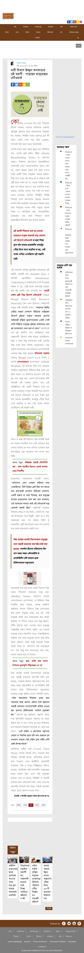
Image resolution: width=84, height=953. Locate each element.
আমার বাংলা (73, 27)
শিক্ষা (37, 804)
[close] (78, 46)
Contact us (42, 946)
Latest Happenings (15, 941)
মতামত (38, 32)
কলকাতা (25, 27)
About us (27, 941)
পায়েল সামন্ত (21, 63)
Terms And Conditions (57, 941)
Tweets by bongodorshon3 (65, 137)
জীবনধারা (50, 32)
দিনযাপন (69, 936)
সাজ (25, 804)
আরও (49, 907)
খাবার (43, 804)
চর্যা (15, 27)
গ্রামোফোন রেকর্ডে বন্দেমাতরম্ (69, 341)
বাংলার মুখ (38, 27)
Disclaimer (72, 941)
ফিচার (7, 32)
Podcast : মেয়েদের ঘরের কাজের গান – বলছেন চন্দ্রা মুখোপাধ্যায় (69, 241)
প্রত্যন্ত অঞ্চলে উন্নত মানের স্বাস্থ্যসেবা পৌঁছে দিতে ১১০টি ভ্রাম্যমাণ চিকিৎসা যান (48, 881)
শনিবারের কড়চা (74, 32)
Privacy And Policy (40, 941)
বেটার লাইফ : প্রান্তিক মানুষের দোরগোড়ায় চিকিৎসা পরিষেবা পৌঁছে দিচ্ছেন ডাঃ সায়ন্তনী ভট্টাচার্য (37, 883)
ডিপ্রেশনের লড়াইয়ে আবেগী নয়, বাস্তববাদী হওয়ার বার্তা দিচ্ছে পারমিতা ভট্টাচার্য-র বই (24, 881)
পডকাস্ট (37, 38)
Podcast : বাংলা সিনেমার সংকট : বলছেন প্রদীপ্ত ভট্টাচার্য (68, 216)
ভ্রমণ (61, 27)
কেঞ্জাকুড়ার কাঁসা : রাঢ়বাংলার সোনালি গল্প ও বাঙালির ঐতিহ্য (68, 309)
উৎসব (27, 32)
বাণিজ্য (18, 804)
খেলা (17, 32)
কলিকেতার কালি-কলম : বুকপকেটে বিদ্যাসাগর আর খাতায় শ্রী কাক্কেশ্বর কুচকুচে (69, 284)
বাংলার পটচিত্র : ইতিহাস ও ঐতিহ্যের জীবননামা (68, 328)
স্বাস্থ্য (31, 804)
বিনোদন (50, 27)
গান (61, 32)
